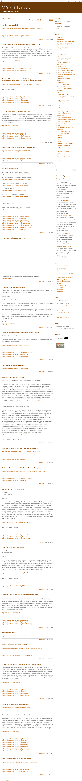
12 (61, 310)
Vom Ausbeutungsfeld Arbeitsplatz (14, 377)
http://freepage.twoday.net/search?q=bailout (14, 99)
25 (59, 315)
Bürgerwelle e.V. (60, 270)
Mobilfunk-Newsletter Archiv (64, 278)
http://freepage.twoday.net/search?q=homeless (15, 220)
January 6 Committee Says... (64, 215)
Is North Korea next (63, 106)
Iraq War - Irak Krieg (63, 100)
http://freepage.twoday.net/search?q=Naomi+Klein (15, 102)
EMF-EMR (60, 76)
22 (66, 312)
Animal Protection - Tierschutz (66, 41)
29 (66, 315)
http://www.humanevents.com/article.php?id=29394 (16, 573)
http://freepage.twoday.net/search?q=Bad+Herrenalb (16, 36)
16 (68, 310)
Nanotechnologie (62, 123)
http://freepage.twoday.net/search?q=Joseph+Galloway (17, 225)
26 (61, 315)
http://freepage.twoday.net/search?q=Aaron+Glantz (16, 223)
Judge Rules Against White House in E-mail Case (18, 147)
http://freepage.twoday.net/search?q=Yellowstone (15, 769)
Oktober (59, 317)
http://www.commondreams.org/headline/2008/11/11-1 (17, 174)
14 (64, 310)
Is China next (61, 102)
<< (80, 1)
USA (59, 149)
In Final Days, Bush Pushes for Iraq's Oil (16, 111)
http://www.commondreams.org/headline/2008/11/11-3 (17, 179)
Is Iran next (61, 104)
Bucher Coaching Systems (63, 266)
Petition (60, 137)
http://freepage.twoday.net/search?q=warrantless (15, 693)
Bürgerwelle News (61, 268)
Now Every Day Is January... (64, 246)
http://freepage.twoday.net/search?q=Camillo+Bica (16, 229)
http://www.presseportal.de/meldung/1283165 (14, 434)
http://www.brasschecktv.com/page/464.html (14, 636)
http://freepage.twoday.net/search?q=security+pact (16, 137)
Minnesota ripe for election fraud (13, 489)
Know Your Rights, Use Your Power (14, 238)
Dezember (67, 317)
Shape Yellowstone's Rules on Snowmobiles (17, 759)
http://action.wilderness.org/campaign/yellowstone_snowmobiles (19, 762)
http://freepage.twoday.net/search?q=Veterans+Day (16, 222)
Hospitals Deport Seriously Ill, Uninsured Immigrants (20, 594)
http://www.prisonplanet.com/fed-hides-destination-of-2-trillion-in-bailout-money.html (24, 471)
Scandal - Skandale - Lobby (65, 143)
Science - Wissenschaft (64, 145)
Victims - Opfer (62, 153)
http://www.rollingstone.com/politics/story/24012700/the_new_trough (20, 84)
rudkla (41, 39)
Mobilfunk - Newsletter (64, 121)
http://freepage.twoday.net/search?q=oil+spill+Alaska (16, 68)
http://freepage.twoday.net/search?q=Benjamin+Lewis (16, 227)
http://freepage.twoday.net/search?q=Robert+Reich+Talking (18, 750)
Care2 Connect (62, 55)
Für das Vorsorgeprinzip (10, 25)
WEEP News (59, 289)
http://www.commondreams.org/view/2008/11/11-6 (15, 185)
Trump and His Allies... (62, 179)
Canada (60, 53)
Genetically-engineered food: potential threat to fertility (21, 332)
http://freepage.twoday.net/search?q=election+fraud (16, 535)
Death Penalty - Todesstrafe (65, 70)
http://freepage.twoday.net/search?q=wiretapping (15, 695)
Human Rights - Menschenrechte (66, 96)
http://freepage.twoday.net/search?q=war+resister (15, 216)
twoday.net (5, 1)
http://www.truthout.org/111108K (11, 61)
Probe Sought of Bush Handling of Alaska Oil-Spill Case (21, 44)
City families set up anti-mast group (14, 287)
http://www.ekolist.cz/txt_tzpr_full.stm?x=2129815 (15, 345)
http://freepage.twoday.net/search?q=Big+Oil (14, 135)
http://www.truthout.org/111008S (11, 682)
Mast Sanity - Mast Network (65, 112)
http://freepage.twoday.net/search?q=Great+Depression (17, 739)
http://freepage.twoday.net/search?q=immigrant (15, 622)
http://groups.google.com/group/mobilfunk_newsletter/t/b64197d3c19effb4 (22, 28)
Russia (59, 141)
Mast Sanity (59, 287)
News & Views (61, 125)
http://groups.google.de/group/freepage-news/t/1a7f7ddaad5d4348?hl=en (22, 648)
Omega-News (60, 272)
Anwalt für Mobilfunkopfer (63, 282)
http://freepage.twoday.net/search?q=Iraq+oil (14, 133)
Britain (59, 51)
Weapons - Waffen (63, 155)
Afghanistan (61, 39)
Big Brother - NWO (63, 47)
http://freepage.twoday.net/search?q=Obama (14, 690)
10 (57, 310)
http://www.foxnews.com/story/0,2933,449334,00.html (16, 522)
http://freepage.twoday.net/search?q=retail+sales (15, 742)
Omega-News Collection (64, 131)
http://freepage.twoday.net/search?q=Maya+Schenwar (16, 138)
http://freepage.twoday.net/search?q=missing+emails (16, 158)
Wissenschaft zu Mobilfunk (65, 157)
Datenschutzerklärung (63, 68)
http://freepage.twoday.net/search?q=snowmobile (15, 771)
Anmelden (65, 1)
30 (68, 315)
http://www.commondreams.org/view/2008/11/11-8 (15, 196)
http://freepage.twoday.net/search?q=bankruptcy (15, 746)
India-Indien (61, 98)
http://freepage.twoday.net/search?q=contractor (15, 100)
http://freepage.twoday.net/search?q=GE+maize (15, 354)
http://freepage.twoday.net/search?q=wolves (14, 459)
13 (62, 310)
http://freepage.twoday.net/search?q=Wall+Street (15, 97)
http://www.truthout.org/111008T (11, 731)
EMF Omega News (61, 280)
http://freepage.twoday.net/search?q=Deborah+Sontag (17, 624)
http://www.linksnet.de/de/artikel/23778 (30, 401)
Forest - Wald (61, 82)
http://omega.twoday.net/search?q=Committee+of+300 (17, 655)
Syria (59, 147)
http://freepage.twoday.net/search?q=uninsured (15, 620)
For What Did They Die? (10, 169)
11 (59, 310)
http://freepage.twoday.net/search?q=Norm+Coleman (16, 537)
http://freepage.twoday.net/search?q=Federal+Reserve (17, 478)
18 (59, 312)
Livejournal (60, 110)
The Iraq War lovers (8, 632)
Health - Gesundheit (63, 94)
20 (62, 312)
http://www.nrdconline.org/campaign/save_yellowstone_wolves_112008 (21, 451)
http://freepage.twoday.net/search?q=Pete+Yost (15, 160)
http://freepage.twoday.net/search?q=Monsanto (15, 356)
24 (57, 315)
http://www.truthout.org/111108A (11, 125)
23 (68, 312)
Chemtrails (60, 57)
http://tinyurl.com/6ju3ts (8, 324)
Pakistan (60, 135)
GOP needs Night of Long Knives (13, 547)
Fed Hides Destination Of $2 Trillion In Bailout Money (20, 468)
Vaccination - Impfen (63, 151)
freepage (12, 1)
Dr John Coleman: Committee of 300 (14, 645)
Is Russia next (61, 108)
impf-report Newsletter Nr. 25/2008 (13, 365)
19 (61, 312)
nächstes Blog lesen (74, 1)
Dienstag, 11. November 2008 (41, 20)
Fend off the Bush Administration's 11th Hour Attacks (20, 448)
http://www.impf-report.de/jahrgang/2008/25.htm (15, 368)
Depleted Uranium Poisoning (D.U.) (67, 72)
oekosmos (59, 283)
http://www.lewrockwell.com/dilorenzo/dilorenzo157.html (17, 707)
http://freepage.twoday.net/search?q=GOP (13, 586)
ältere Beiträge (6, 780)
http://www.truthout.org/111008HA (11, 613)
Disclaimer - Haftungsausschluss (66, 74)
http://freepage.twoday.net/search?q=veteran (14, 218)
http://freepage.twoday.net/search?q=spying (14, 691)
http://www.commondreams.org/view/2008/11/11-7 (15, 190)
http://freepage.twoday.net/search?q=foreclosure (15, 744)
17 (57, 312)
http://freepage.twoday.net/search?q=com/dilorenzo (16, 748)
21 (64, 312)
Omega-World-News (63, 133)
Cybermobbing (61, 66)
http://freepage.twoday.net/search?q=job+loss (14, 740)
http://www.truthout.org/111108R (11, 209)
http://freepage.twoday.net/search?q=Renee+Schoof (16, 70)
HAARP (60, 92)
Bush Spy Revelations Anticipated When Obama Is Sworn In (22, 664)
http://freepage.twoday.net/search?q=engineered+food (17, 352)
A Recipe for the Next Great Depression (15, 704)
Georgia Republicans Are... (63, 233)
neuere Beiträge (6, 18)
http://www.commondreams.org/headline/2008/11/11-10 (17, 151)
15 (66, 310)
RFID (59, 139)
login (57, 28)
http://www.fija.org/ (7, 278)
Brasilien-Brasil (62, 49)
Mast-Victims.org (61, 285)
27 (62, 315)
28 (64, 315)
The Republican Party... (62, 200)
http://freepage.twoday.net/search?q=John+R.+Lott (16, 538)
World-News (16, 8)
